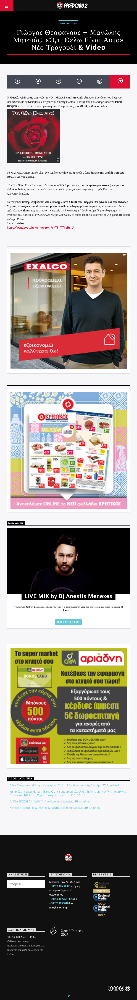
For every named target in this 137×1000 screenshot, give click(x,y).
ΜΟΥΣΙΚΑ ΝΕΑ (68, 23)
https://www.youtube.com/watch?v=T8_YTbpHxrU (40, 227)
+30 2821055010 (58, 903)
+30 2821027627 (58, 899)
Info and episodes (68, 621)
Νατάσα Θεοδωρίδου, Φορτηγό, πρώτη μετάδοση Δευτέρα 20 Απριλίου (55, 807)
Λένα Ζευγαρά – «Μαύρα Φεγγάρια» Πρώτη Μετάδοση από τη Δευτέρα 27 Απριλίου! (64, 785)
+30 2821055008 (58, 886)
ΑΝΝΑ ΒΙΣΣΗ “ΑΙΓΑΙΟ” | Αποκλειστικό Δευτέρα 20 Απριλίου (50, 801)
